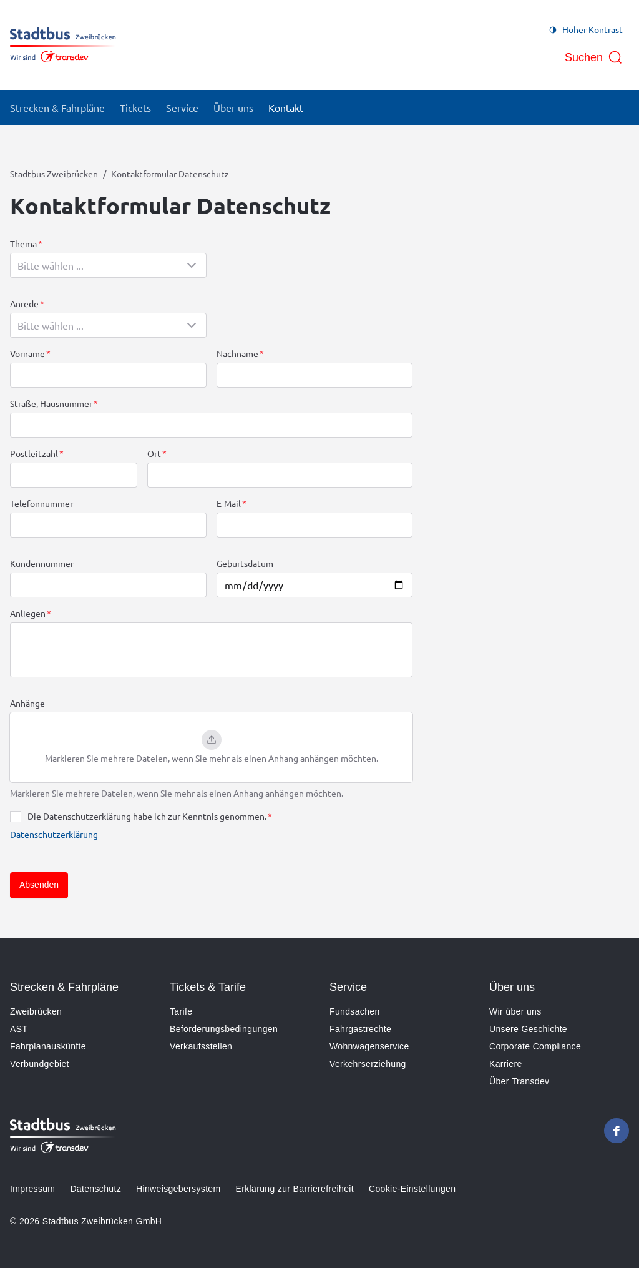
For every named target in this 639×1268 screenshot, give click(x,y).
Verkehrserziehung (367, 1064)
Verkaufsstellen (201, 1046)
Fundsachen (354, 1011)
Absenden (39, 885)
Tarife (181, 1011)
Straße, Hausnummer (51, 403)
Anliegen (28, 613)
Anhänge (27, 703)
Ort (154, 453)
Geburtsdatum (245, 563)
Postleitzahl (34, 453)
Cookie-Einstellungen (412, 1189)
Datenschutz (95, 1189)
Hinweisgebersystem (178, 1189)
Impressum (32, 1189)
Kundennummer (42, 563)
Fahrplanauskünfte (48, 1046)
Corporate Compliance (535, 1046)
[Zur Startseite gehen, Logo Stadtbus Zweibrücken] (63, 44)
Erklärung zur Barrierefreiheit (295, 1189)
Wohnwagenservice (369, 1046)
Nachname (237, 353)
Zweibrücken (36, 1011)
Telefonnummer (41, 503)
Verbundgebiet (39, 1064)
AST (18, 1029)
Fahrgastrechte (360, 1029)
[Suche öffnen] (594, 57)
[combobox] (108, 265)
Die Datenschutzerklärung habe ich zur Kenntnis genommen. (146, 816)
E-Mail (229, 503)
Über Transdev (519, 1081)
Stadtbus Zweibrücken (54, 173)
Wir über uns (515, 1011)
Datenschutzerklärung (54, 834)
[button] (211, 747)
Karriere (505, 1064)
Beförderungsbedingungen (224, 1029)
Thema (23, 243)
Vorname (27, 353)
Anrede (24, 303)
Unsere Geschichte (528, 1029)
